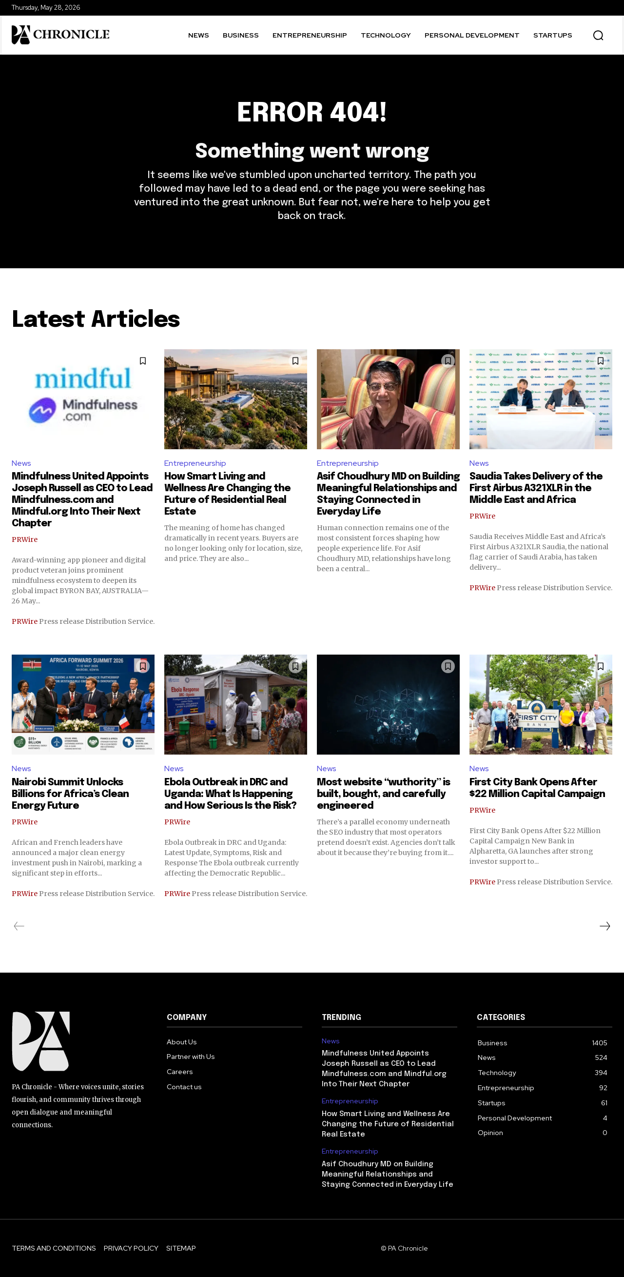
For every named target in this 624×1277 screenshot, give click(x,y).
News (21, 463)
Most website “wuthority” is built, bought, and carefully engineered (383, 794)
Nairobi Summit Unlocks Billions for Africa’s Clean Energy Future (70, 794)
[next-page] (604, 926)
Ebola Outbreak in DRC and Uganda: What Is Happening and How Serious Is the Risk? (230, 794)
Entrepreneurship (195, 463)
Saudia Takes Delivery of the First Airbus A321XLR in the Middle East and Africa (536, 488)
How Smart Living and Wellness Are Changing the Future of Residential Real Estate (388, 1124)
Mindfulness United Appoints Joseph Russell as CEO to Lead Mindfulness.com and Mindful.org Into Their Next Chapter (82, 500)
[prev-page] (19, 926)
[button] (598, 35)
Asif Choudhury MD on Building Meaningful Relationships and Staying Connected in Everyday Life (387, 1174)
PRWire (25, 539)
